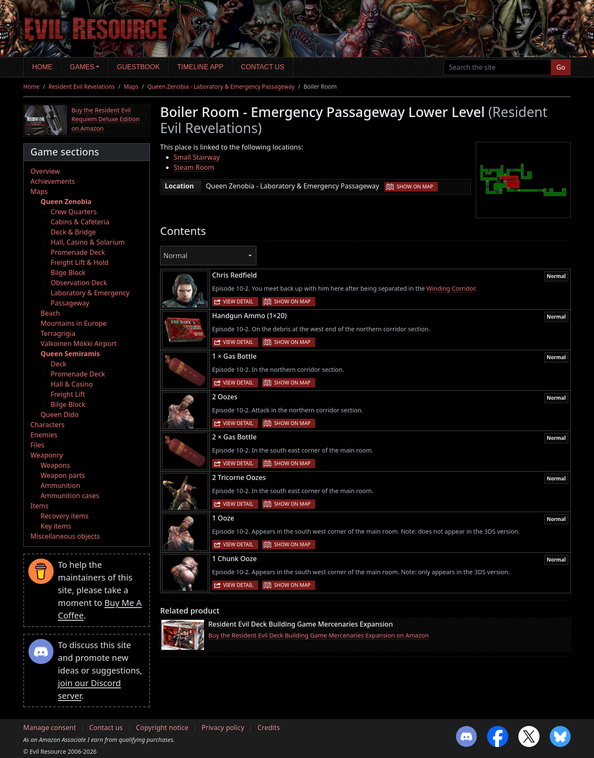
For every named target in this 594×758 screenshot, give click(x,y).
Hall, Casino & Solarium (88, 242)
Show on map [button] (415, 186)
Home (42, 67)
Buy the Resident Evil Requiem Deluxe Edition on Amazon (105, 119)
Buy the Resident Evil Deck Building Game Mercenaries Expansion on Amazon (318, 635)
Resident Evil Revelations (82, 86)
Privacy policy (223, 727)
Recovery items (65, 516)
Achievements (52, 181)
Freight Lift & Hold (80, 262)
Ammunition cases (70, 495)
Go (560, 67)
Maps (131, 86)
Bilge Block (68, 272)
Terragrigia (58, 333)
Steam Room (194, 167)
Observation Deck (79, 282)
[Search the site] (497, 67)
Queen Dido (60, 414)
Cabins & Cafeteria (80, 221)
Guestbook (138, 67)
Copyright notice (162, 727)
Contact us (262, 67)
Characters (47, 424)
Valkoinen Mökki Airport (79, 343)
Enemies (43, 434)
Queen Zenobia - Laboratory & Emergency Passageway (221, 86)
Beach (50, 313)
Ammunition (60, 485)
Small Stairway (197, 157)
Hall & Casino (72, 384)
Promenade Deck (78, 252)
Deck (58, 363)
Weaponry (46, 455)
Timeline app (200, 67)
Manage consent (49, 727)
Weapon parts (63, 475)
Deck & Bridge (73, 232)
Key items (56, 526)
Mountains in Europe (73, 323)
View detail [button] (238, 301)
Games (82, 67)
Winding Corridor (450, 288)
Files (37, 445)
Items (39, 505)
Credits (268, 727)
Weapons (55, 465)
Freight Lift (68, 394)
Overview (45, 171)
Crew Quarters (74, 211)
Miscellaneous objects (65, 536)
